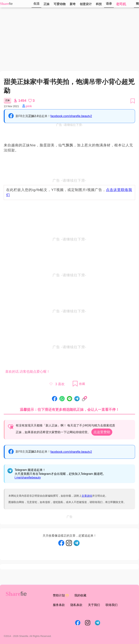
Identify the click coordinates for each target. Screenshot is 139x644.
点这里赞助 (101, 432)
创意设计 (86, 4)
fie (11, 4)
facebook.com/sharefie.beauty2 (71, 116)
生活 (36, 3)
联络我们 (112, 604)
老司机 (121, 4)
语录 (109, 3)
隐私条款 (76, 604)
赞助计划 (61, 595)
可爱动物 (60, 4)
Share (4, 4)
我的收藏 (80, 595)
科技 (99, 4)
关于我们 (94, 604)
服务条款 (59, 604)
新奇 (73, 4)
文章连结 (87, 495)
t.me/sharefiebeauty (28, 477)
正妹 (47, 4)
